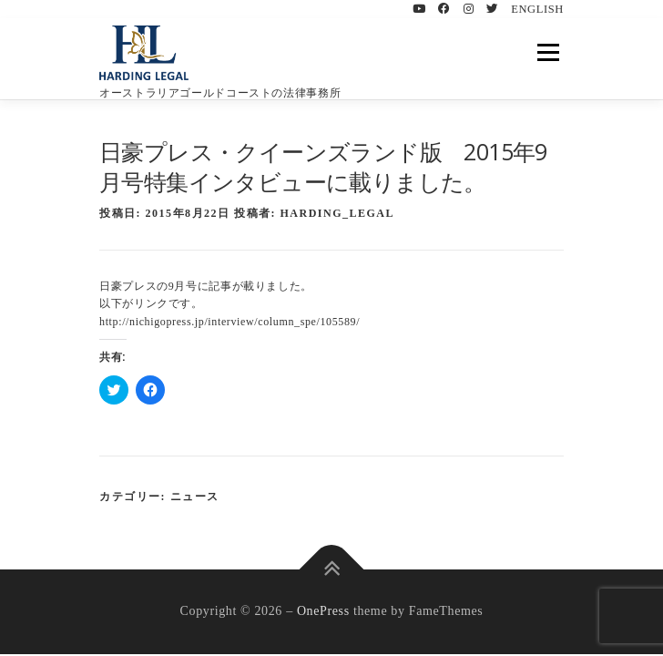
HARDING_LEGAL (337, 213)
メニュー (548, 52)
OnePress (323, 611)
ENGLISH (537, 9)
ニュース (194, 496)
